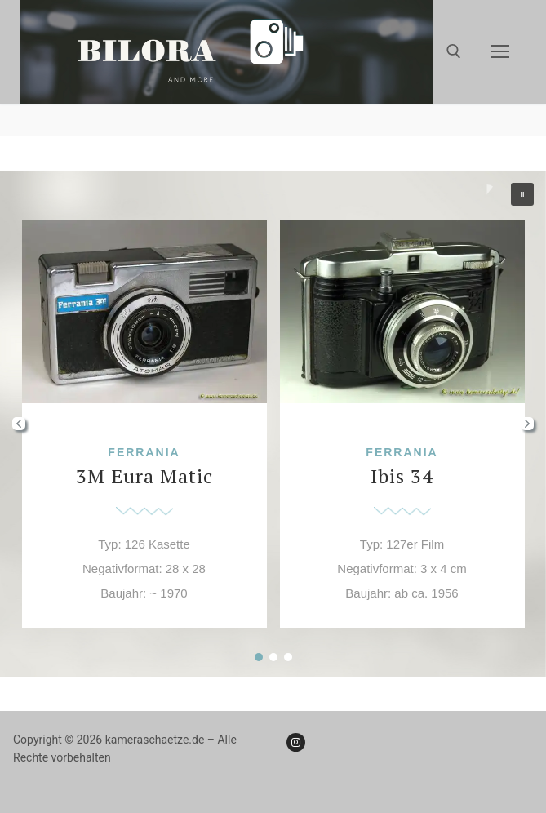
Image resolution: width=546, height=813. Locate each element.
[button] (522, 194)
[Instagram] (295, 742)
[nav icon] (500, 52)
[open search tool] (453, 51)
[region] (273, 424)
